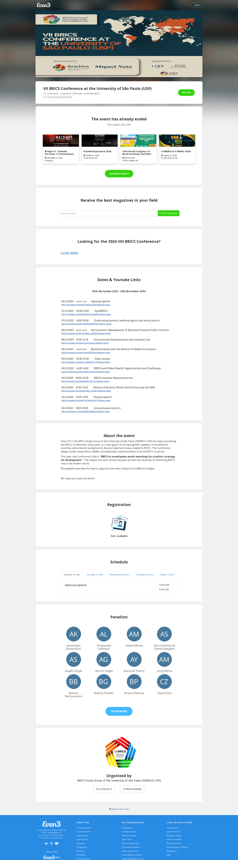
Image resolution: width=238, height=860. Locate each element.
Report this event (119, 809)
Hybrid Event (82, 839)
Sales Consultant (174, 839)
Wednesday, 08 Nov (119, 574)
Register (186, 92)
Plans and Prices (174, 843)
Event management (130, 843)
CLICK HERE (69, 253)
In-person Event (83, 831)
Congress (80, 843)
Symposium (81, 847)
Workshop (81, 855)
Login (196, 5)
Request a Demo (174, 835)
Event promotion (129, 835)
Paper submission (130, 851)
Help (169, 855)
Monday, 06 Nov (72, 574)
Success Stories (174, 831)
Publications (127, 828)
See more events (119, 173)
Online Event (82, 835)
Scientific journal (129, 831)
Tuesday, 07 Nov (95, 574)
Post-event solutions (131, 847)
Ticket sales (127, 839)
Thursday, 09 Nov (144, 574)
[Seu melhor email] (108, 213)
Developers (172, 851)
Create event (172, 828)
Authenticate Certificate (177, 847)
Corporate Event (83, 828)
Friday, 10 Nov (167, 574)
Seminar (80, 851)
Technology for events (132, 855)
